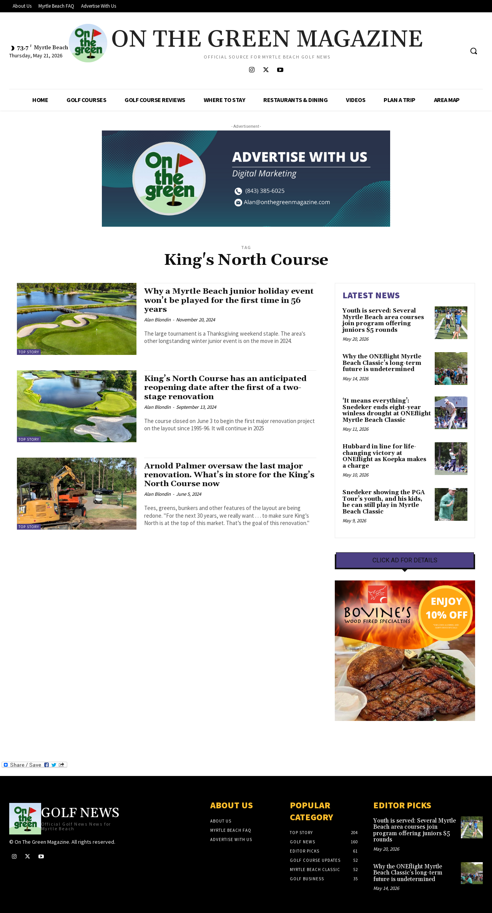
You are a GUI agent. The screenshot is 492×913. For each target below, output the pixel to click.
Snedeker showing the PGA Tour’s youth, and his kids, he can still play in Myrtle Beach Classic (383, 502)
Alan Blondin (157, 319)
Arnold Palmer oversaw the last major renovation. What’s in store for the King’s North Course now (230, 475)
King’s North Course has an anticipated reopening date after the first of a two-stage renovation (226, 387)
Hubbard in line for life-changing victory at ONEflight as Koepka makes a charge (384, 456)
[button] (473, 51)
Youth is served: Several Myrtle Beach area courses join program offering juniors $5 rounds (383, 320)
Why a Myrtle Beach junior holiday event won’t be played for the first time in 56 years (229, 300)
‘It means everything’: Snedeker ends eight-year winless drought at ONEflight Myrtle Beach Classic (386, 410)
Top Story (28, 351)
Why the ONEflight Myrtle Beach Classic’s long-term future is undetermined (381, 363)
